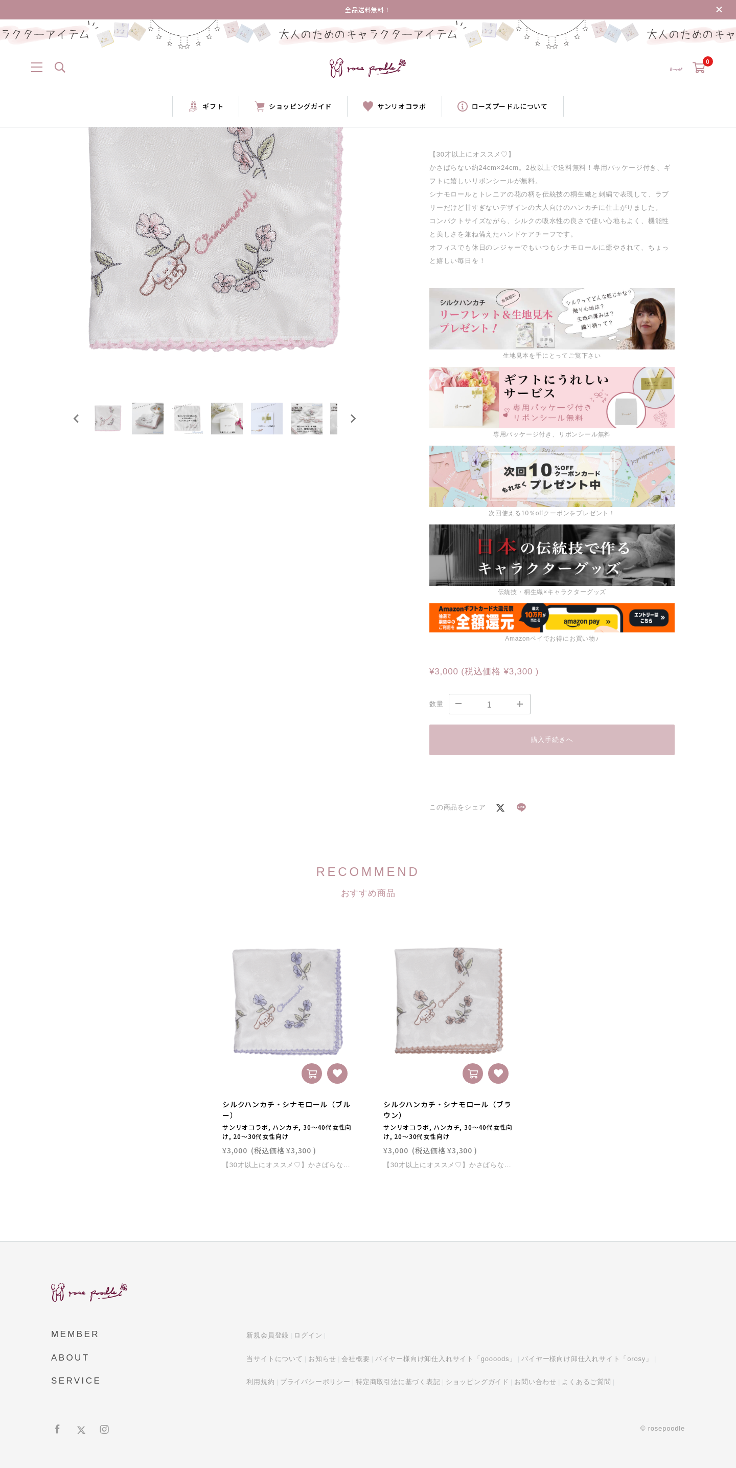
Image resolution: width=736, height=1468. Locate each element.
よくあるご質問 (586, 1382)
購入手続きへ (552, 739)
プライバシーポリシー (315, 1382)
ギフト (205, 106)
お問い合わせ (535, 1382)
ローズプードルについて (502, 106)
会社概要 (355, 1359)
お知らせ (322, 1359)
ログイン (308, 1336)
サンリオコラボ (394, 106)
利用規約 (260, 1382)
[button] (112, 425)
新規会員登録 (267, 1336)
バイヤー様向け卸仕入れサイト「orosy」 (587, 1359)
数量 (436, 704)
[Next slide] (352, 424)
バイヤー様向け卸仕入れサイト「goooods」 (445, 1359)
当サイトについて (274, 1359)
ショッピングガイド (293, 106)
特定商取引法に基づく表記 (398, 1382)
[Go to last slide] (76, 424)
